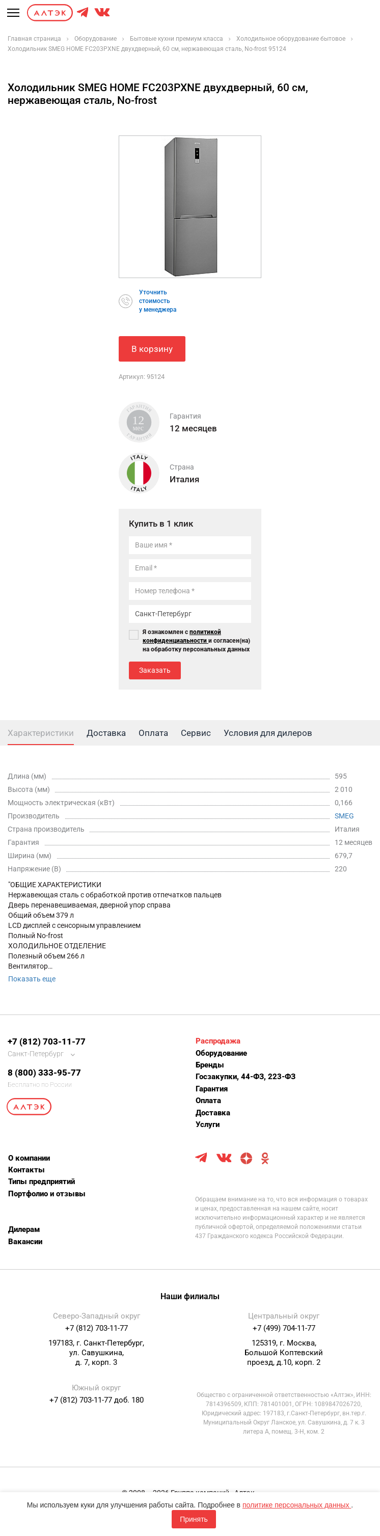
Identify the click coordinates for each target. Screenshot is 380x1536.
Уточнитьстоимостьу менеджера (157, 301)
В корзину (152, 349)
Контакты (26, 1169)
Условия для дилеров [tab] (268, 733)
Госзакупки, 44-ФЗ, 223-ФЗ (245, 1076)
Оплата (208, 1100)
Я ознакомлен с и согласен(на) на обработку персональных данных (196, 640)
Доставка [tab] (106, 733)
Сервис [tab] (196, 733)
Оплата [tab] (153, 733)
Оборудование (221, 1053)
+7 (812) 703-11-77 (47, 1041)
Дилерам (24, 1229)
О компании (29, 1158)
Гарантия (212, 1088)
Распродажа (218, 1041)
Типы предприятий (41, 1181)
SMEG (344, 816)
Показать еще (32, 979)
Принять (194, 1519)
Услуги (208, 1124)
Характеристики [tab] (41, 733)
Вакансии (25, 1241)
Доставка (213, 1112)
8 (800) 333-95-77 (44, 1072)
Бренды (210, 1064)
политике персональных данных (296, 1505)
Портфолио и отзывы (47, 1193)
